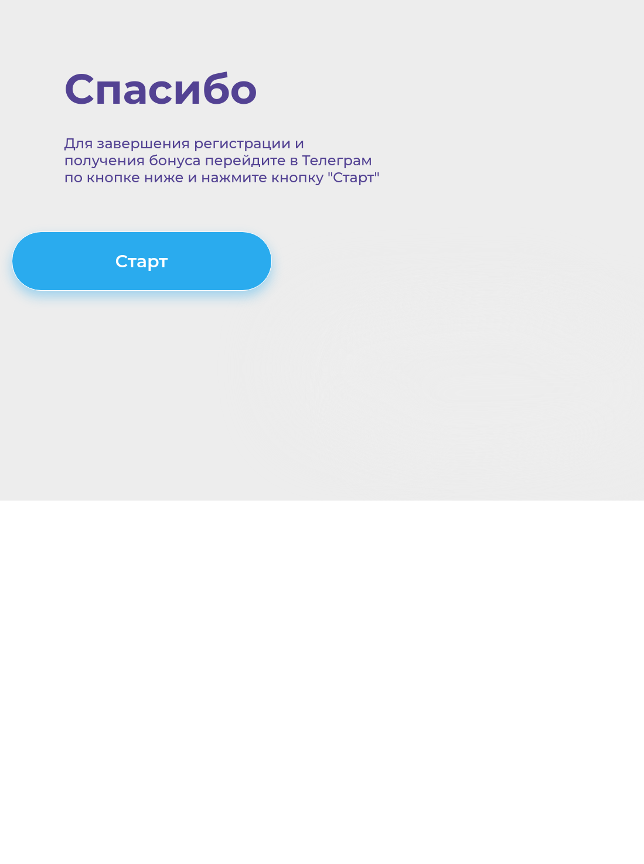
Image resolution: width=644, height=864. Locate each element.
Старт (141, 261)
